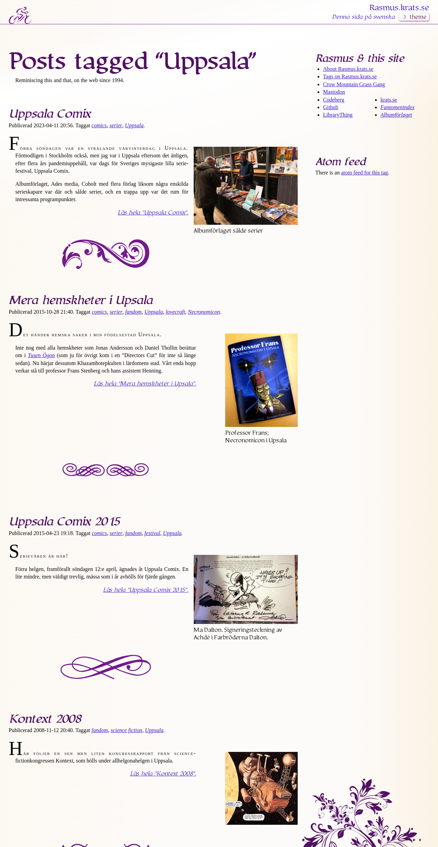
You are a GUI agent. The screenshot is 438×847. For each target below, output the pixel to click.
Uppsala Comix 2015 (64, 522)
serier (116, 125)
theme (418, 17)
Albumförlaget (396, 115)
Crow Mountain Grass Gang (354, 84)
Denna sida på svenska (363, 17)
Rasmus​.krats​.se (399, 8)
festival (152, 533)
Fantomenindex (398, 107)
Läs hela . (153, 212)
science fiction (126, 730)
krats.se (389, 100)
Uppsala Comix (49, 114)
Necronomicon (204, 312)
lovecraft (175, 312)
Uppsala (134, 125)
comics (99, 125)
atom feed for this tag (364, 172)
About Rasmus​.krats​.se (348, 69)
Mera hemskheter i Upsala (80, 300)
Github (330, 107)
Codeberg (333, 100)
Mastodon (334, 92)
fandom (133, 312)
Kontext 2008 (45, 719)
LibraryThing (337, 115)
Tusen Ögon (41, 355)
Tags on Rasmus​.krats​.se (350, 76)
